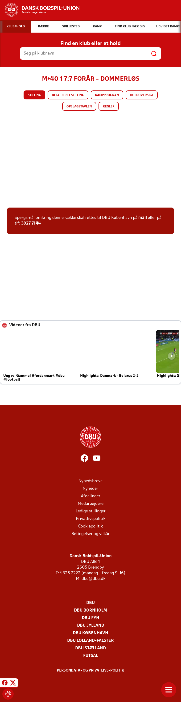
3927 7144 (31, 223)
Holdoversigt (141, 95)
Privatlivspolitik (90, 519)
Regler (109, 106)
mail (142, 218)
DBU (90, 603)
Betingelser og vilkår (90, 534)
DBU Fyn (90, 618)
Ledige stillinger (91, 511)
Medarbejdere (90, 504)
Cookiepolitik (90, 526)
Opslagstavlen (79, 106)
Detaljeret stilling (68, 95)
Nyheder (90, 489)
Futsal (90, 656)
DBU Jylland (90, 626)
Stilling (34, 95)
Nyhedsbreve (90, 481)
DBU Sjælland (90, 648)
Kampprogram (107, 95)
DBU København (90, 633)
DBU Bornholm (90, 610)
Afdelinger (90, 496)
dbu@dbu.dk (93, 579)
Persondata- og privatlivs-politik (90, 670)
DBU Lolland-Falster (90, 641)
